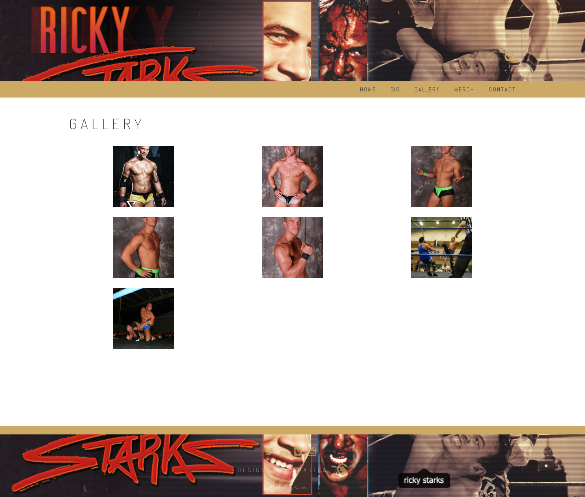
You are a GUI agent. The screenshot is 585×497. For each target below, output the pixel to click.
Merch (464, 89)
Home (368, 89)
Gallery (427, 89)
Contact (502, 89)
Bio (395, 89)
